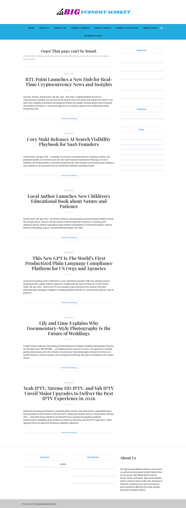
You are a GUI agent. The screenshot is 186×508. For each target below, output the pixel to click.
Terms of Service (80, 28)
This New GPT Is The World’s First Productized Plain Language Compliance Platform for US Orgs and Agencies (69, 263)
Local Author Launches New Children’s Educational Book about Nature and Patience (69, 201)
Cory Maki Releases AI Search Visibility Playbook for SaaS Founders (69, 141)
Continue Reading (69, 118)
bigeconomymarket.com (46, 504)
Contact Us (60, 28)
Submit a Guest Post (127, 28)
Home (31, 28)
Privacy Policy (103, 28)
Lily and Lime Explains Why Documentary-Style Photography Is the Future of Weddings (69, 328)
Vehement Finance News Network (135, 116)
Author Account (93, 36)
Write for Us (150, 28)
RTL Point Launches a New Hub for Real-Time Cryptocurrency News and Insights (68, 81)
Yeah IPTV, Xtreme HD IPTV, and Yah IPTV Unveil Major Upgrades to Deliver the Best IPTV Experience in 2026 (69, 393)
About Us (44, 28)
